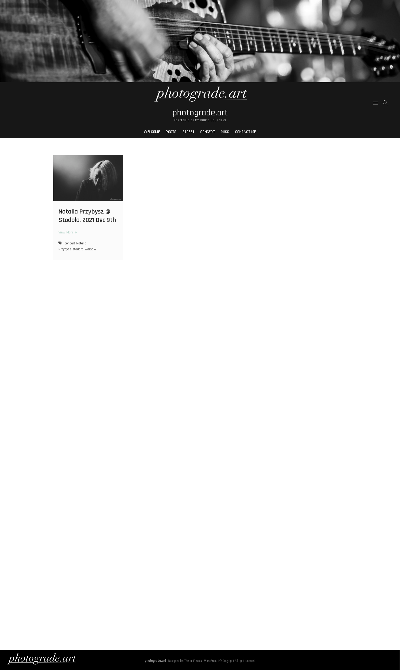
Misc (225, 132)
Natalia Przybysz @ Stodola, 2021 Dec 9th (87, 217)
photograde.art (200, 112)
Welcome (152, 132)
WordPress (210, 661)
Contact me (245, 132)
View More (67, 234)
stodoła (77, 251)
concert (70, 245)
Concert (207, 132)
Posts (171, 132)
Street (188, 132)
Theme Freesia (193, 661)
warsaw (90, 251)
